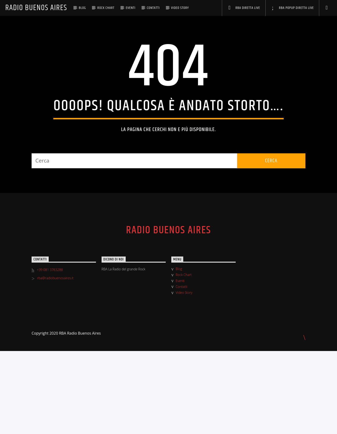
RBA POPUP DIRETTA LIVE (293, 8)
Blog (82, 8)
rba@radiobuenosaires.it (55, 361)
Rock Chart (105, 8)
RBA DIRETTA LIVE (244, 8)
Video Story (180, 8)
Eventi (130, 8)
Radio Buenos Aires (36, 8)
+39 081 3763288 (50, 353)
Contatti (153, 8)
